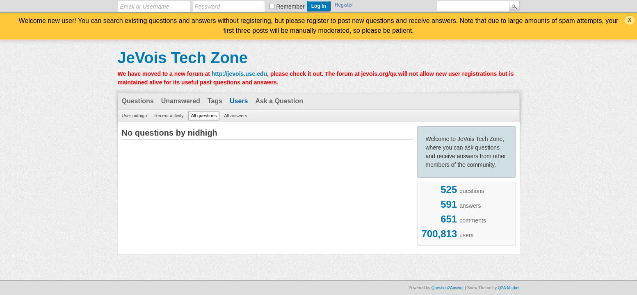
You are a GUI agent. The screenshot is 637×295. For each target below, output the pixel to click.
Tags (215, 101)
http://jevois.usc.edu (239, 73)
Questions (138, 101)
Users (239, 101)
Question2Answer (448, 288)
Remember (290, 6)
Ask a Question (279, 101)
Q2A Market (509, 288)
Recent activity (169, 115)
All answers (235, 115)
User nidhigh (134, 115)
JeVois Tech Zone (183, 57)
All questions (204, 115)
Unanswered (180, 101)
